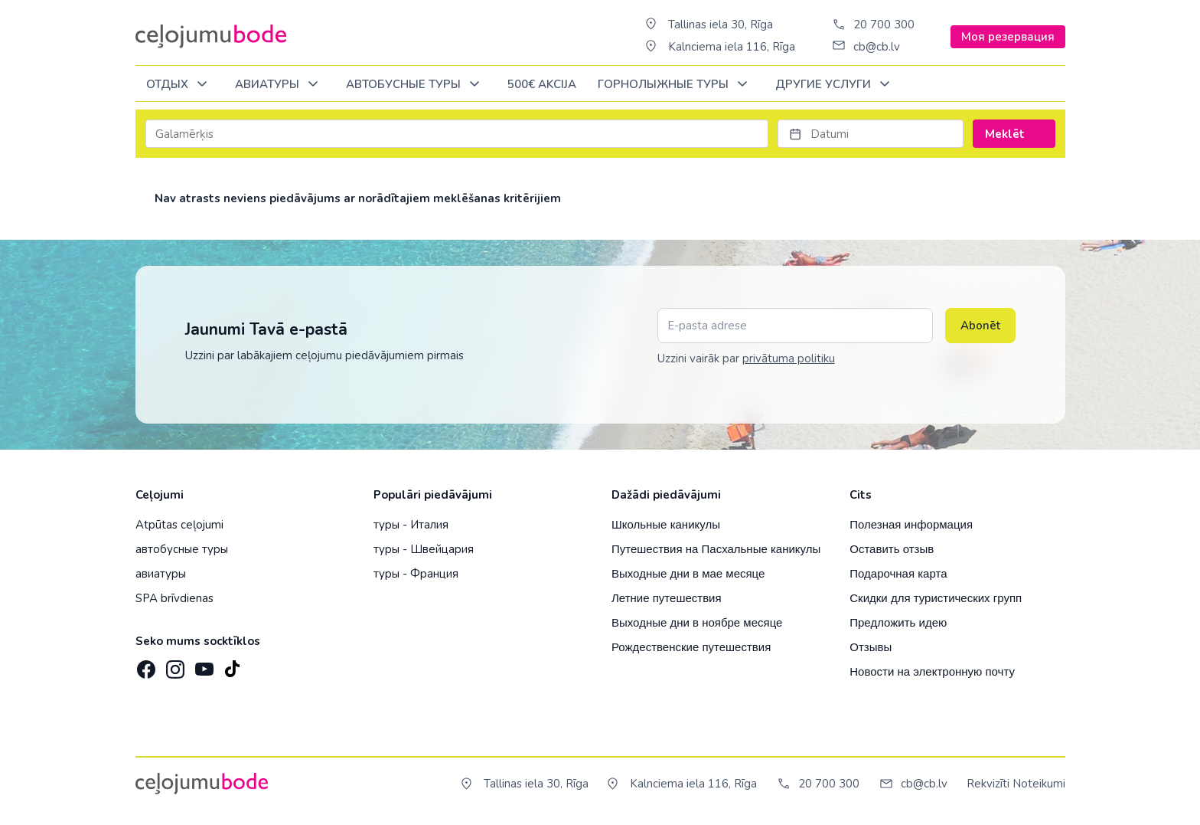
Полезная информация (911, 524)
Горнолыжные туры (675, 85)
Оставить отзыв (891, 548)
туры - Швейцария (423, 549)
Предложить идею (898, 622)
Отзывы (870, 646)
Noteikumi (1038, 783)
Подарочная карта (898, 573)
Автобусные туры (415, 85)
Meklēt (1013, 134)
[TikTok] (232, 665)
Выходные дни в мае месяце (688, 573)
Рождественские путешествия (691, 646)
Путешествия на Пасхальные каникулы (715, 548)
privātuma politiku (788, 358)
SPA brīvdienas (174, 598)
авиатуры (160, 573)
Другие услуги (835, 85)
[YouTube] (203, 664)
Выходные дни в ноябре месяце (696, 622)
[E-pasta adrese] (795, 325)
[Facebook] (144, 665)
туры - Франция (415, 573)
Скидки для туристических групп (935, 597)
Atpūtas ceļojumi (179, 524)
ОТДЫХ (179, 85)
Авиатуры (279, 85)
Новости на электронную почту (932, 671)
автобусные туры (181, 549)
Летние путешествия (666, 597)
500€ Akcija (541, 84)
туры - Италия (410, 524)
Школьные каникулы (665, 524)
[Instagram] (174, 665)
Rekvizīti (988, 783)
